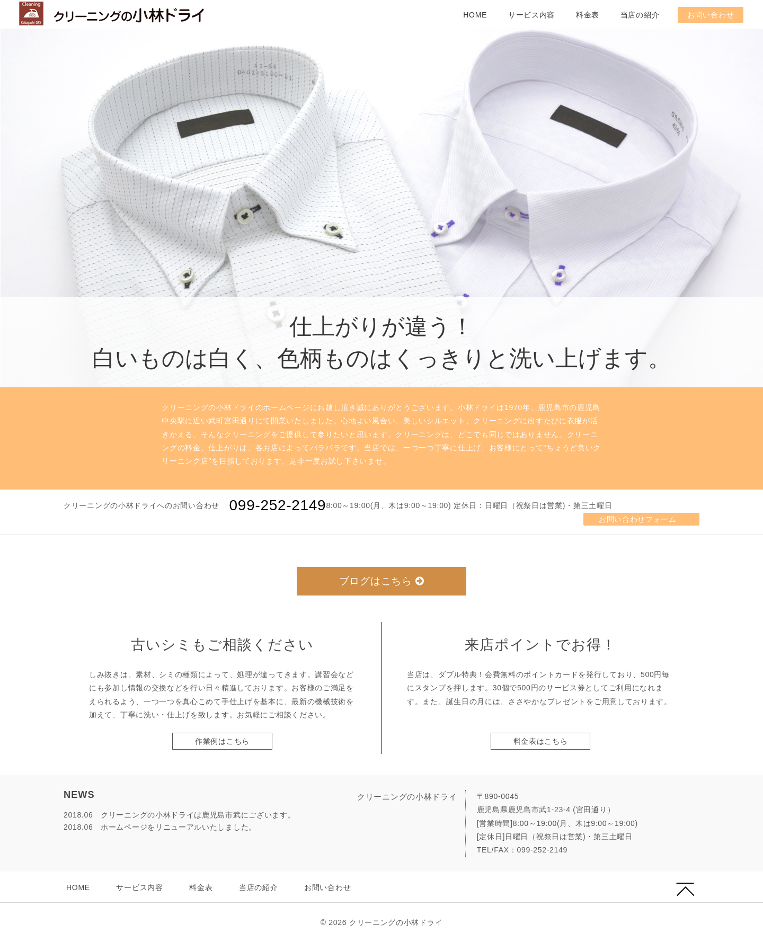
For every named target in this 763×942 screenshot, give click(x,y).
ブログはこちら (381, 580)
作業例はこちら (222, 741)
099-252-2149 (277, 505)
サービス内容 (531, 15)
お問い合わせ (710, 15)
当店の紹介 (640, 15)
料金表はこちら (540, 741)
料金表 (587, 15)
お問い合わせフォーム (638, 519)
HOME (475, 15)
